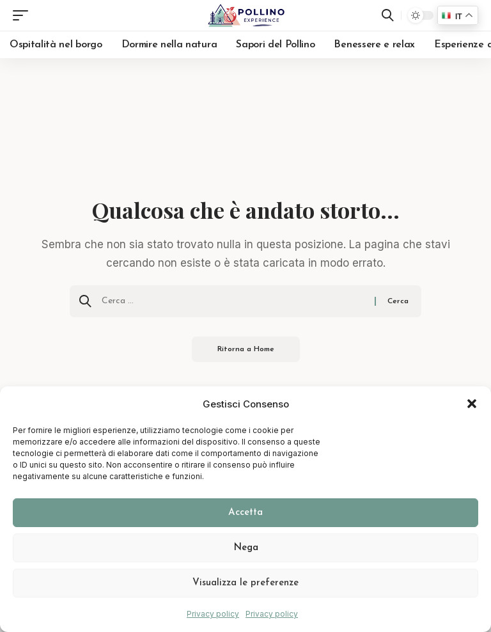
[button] (471, 403)
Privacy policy (213, 614)
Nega (245, 548)
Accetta (245, 512)
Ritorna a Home (245, 349)
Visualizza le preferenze (245, 583)
